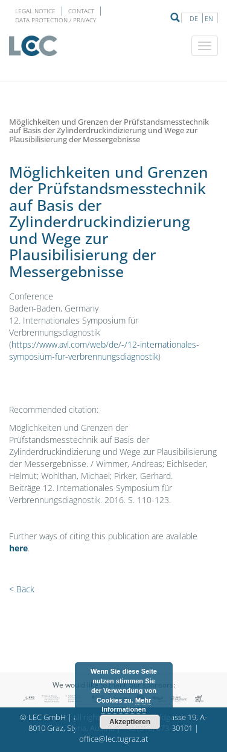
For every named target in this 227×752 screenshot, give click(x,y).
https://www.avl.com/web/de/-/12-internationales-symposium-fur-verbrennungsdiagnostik (104, 350)
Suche (175, 17)
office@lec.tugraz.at (113, 739)
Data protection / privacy (55, 20)
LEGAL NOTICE (35, 11)
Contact (81, 11)
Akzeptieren (129, 722)
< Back (21, 589)
